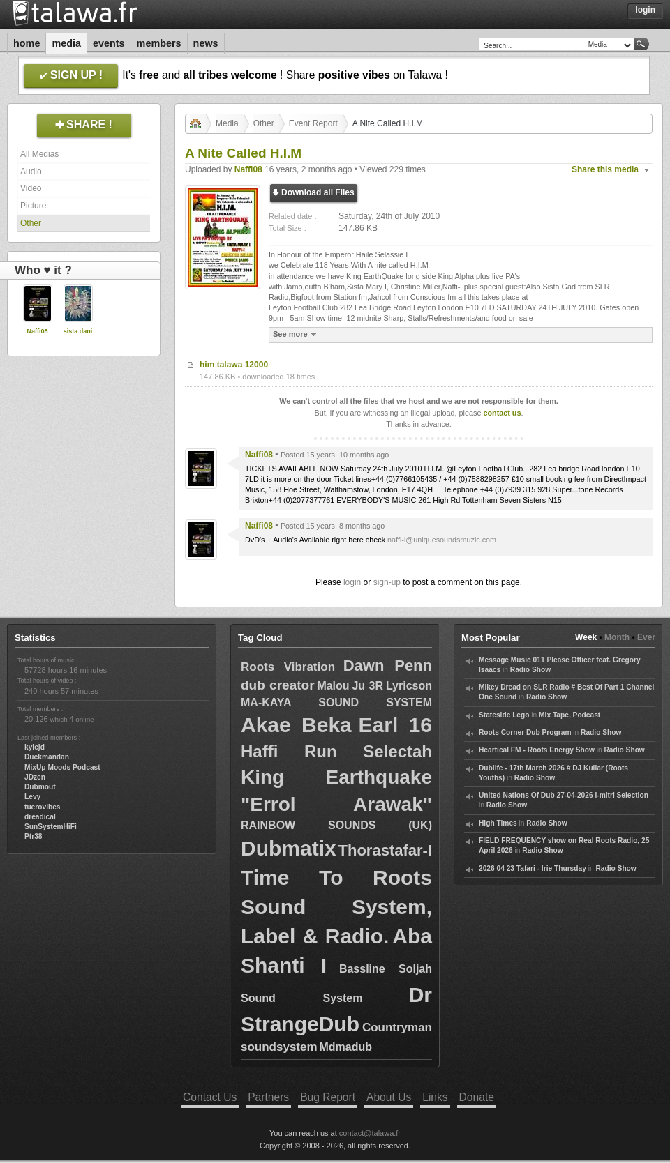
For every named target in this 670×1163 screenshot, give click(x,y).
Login (645, 10)
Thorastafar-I (385, 850)
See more (296, 334)
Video (30, 188)
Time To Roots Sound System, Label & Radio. (336, 907)
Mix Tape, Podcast (569, 715)
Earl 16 (395, 724)
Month (617, 637)
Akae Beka (296, 724)
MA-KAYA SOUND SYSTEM (336, 702)
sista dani (78, 331)
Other (30, 223)
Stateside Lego (504, 715)
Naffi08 (37, 331)
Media (66, 43)
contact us (502, 413)
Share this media (605, 169)
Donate (476, 1097)
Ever (646, 637)
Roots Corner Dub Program (525, 732)
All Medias (39, 154)
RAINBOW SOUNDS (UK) (336, 825)
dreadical (40, 817)
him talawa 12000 (234, 365)
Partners (268, 1097)
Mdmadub (345, 1047)
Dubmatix (288, 848)
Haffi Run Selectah (336, 751)
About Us (388, 1097)
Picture (33, 206)
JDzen (34, 777)
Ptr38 (33, 836)
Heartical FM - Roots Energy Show (537, 750)
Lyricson (409, 686)
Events (109, 43)
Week (586, 637)
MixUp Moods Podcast (62, 767)
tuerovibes (42, 807)
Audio (31, 171)
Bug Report (327, 1097)
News (205, 43)
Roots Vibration (288, 667)
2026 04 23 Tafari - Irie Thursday (532, 868)
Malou (333, 686)
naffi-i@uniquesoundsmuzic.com (441, 539)
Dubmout (40, 787)
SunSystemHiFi (50, 826)
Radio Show (530, 670)
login (352, 582)
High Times (498, 823)
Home (26, 43)
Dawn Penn (387, 665)
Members (159, 43)
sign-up (387, 582)
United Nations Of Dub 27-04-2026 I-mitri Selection (563, 795)
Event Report (313, 123)
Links (434, 1097)
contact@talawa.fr (370, 1133)
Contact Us (210, 1097)
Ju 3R (367, 686)
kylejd (34, 747)
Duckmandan (46, 757)
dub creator (278, 685)
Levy (32, 796)
